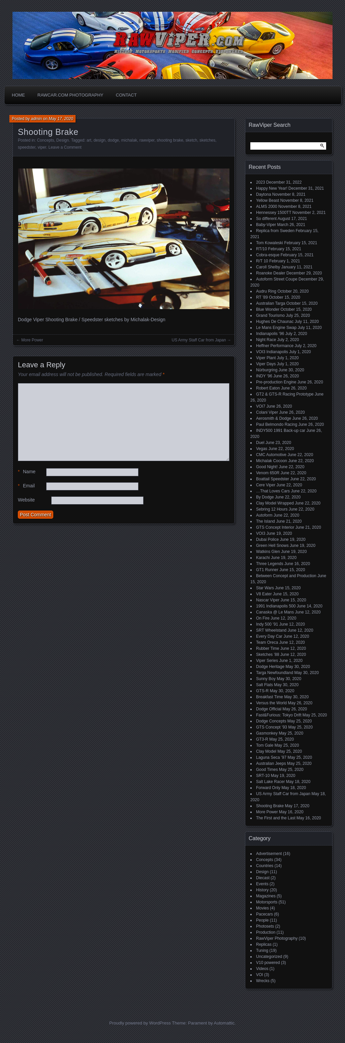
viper (42, 147)
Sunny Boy (266, 678)
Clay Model (266, 751)
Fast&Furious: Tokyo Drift (278, 715)
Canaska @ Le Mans (275, 612)
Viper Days (266, 364)
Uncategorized (269, 956)
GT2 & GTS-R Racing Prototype (285, 394)
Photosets (265, 926)
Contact (126, 95)
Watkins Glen (268, 551)
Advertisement (269, 853)
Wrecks (263, 980)
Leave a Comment (65, 147)
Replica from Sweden (275, 230)
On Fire (263, 618)
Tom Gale (264, 745)
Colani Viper (267, 412)
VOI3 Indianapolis (272, 351)
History (262, 890)
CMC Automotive (271, 454)
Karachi (263, 557)
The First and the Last (275, 818)
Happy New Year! (271, 188)
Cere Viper (265, 485)
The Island (265, 521)
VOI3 (260, 533)
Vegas (261, 448)
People (262, 920)
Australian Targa (270, 303)
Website (26, 499)
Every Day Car (269, 636)
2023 (260, 182)
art (89, 140)
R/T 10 (262, 261)
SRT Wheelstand (271, 630)
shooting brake (170, 140)
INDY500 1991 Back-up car (280, 430)
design (99, 140)
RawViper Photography (276, 938)
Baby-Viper (266, 224)
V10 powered (268, 962)
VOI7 (260, 406)
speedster (26, 147)
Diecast (263, 878)
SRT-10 (263, 775)
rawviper (147, 140)
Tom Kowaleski (269, 242)
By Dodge (265, 497)
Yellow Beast (267, 200)
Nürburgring (266, 370)
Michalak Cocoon (271, 460)
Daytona (263, 194)
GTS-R (262, 690)
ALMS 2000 (266, 206)
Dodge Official (268, 709)
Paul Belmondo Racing (276, 424)
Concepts (45, 140)
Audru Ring (266, 291)
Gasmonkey (267, 733)
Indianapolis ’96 (270, 333)
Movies (262, 908)
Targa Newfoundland (274, 672)
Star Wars (265, 588)
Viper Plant (266, 358)
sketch (191, 140)
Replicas (264, 944)
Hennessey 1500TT (273, 212)
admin (36, 118)
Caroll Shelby (268, 267)
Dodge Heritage (270, 666)
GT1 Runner (267, 569)
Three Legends (269, 563)
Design (62, 140)
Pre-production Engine (276, 382)
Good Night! (267, 466)
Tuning (262, 950)
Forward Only (268, 787)
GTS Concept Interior (275, 527)
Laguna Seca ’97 (271, 757)
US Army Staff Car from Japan (198, 340)
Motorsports (266, 902)
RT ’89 (262, 297)
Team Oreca (267, 642)
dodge (113, 140)
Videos (262, 968)
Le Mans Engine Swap (276, 327)
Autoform (264, 515)
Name (26, 471)
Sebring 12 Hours (271, 509)
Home (18, 95)
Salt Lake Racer (270, 781)
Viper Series (267, 660)
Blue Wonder (267, 309)
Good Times (267, 769)
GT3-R (262, 739)
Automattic (224, 1023)
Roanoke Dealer (270, 273)
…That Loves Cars (273, 491)
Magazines (266, 896)
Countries (264, 865)
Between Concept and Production (286, 575)
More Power (32, 340)
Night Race (266, 339)
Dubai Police (267, 539)
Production (265, 932)
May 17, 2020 (61, 118)
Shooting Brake (270, 806)
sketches (207, 140)
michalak (129, 140)
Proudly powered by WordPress (140, 1023)
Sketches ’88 (267, 654)
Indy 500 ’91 (267, 624)
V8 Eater (264, 594)
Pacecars (264, 914)
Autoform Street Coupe (276, 279)
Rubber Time (267, 648)
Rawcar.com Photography (70, 95)
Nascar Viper (267, 600)
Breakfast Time (269, 697)
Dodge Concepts (271, 721)
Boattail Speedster (272, 479)
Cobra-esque (267, 255)
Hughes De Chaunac (274, 321)
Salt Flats (264, 684)
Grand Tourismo (270, 315)
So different (266, 218)
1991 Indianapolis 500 (275, 606)
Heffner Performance (274, 345)
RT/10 (261, 249)
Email (26, 485)
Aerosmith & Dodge (273, 418)
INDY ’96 (264, 376)
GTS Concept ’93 (271, 727)
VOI (259, 974)
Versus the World (271, 703)
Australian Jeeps (271, 763)
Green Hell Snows (272, 545)
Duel (260, 442)
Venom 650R (267, 473)
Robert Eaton (268, 388)
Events (262, 884)
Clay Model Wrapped (275, 503)
